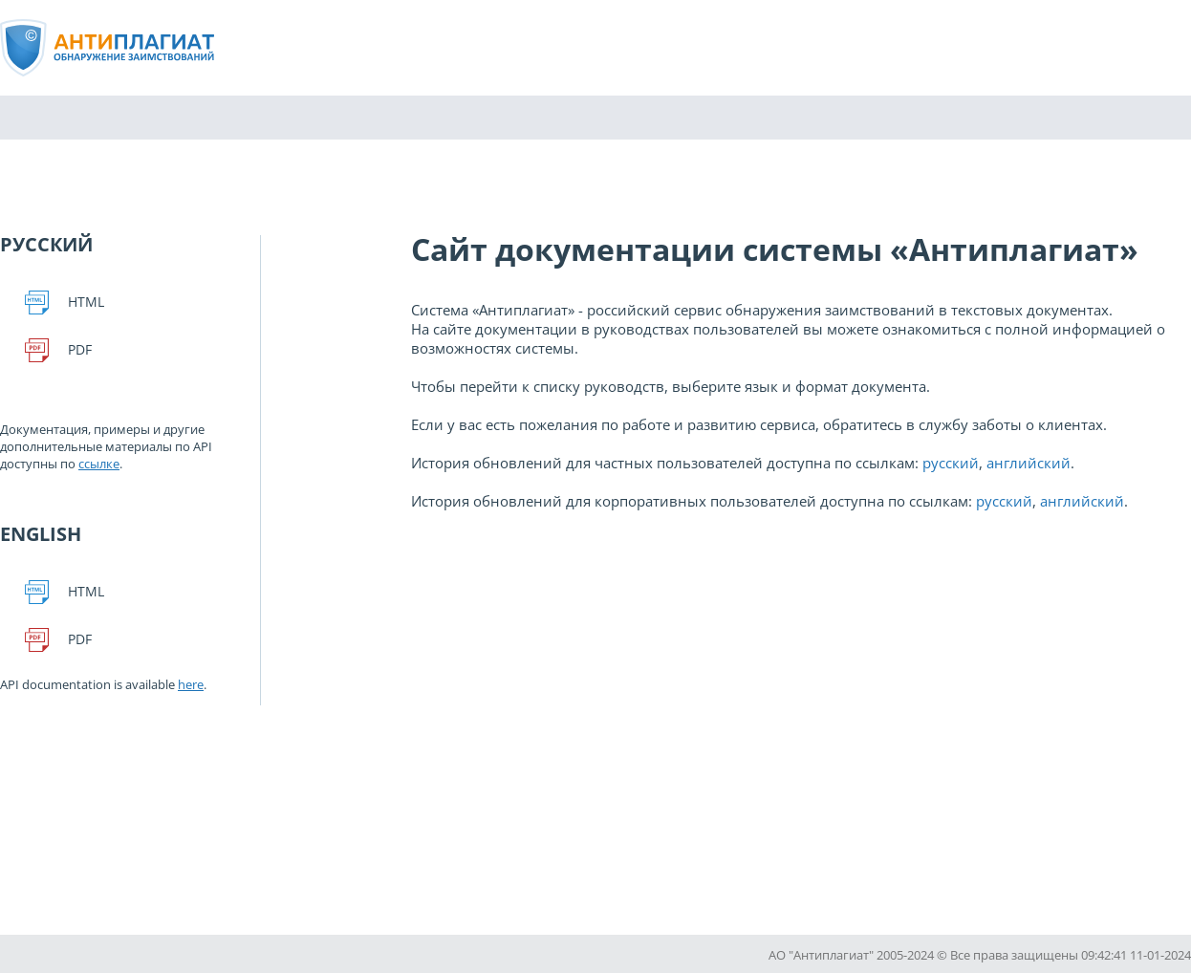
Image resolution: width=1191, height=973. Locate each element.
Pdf (80, 349)
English (40, 534)
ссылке (98, 463)
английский (1028, 462)
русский (950, 462)
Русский (46, 244)
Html (86, 301)
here (191, 684)
